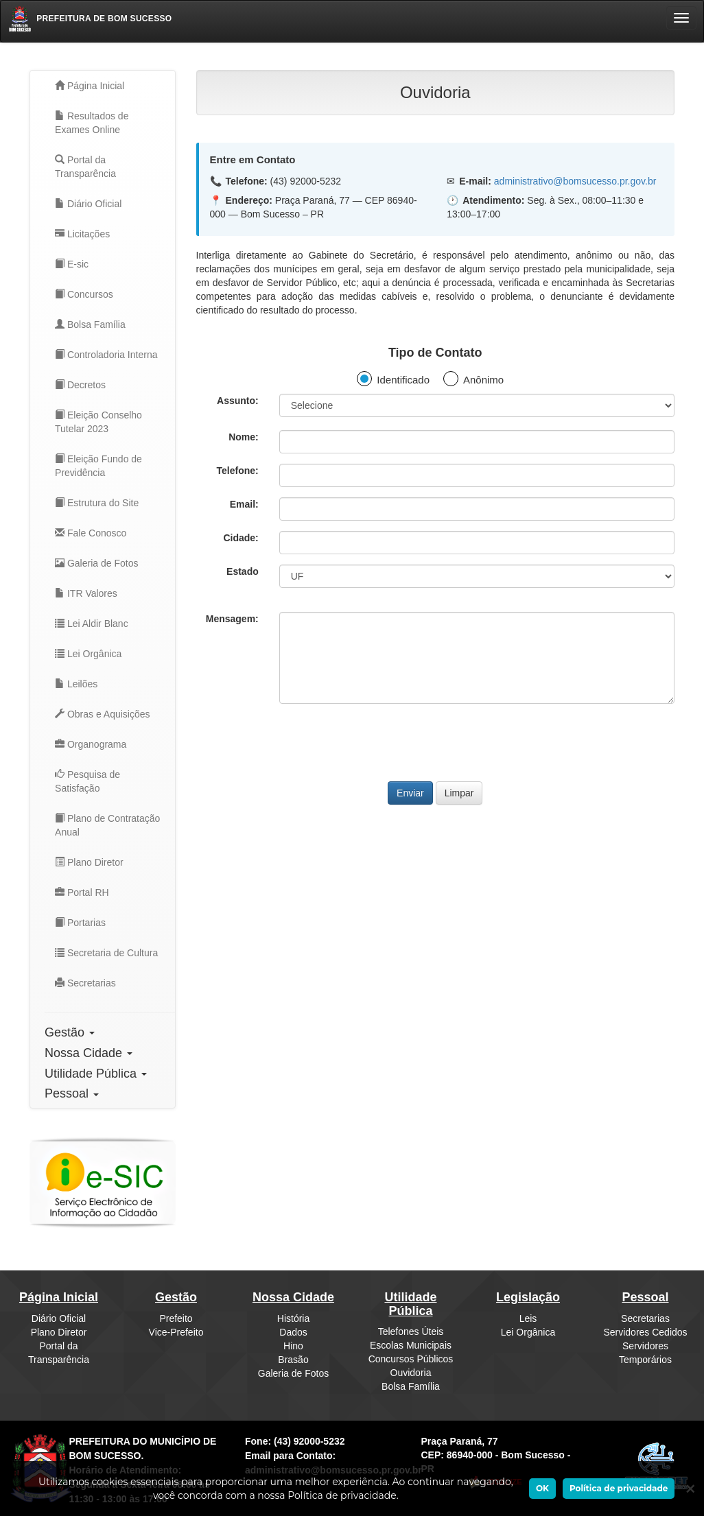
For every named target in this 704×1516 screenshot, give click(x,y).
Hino (293, 1345)
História (293, 1318)
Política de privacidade (619, 1488)
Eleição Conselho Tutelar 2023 (98, 422)
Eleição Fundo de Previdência (98, 465)
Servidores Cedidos (645, 1332)
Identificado (403, 380)
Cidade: (240, 537)
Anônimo (483, 380)
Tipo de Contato (435, 352)
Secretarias (85, 983)
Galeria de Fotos (96, 563)
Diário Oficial (88, 203)
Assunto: (238, 400)
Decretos (80, 384)
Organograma (90, 744)
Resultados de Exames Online (91, 122)
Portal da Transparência (85, 166)
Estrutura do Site (97, 502)
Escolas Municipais (410, 1345)
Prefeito (175, 1318)
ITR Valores (86, 593)
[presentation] (435, 741)
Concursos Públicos (411, 1358)
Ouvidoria (411, 1372)
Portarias (80, 922)
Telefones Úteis (411, 1331)
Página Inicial (89, 85)
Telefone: (238, 470)
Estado (242, 571)
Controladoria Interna (106, 354)
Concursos (84, 294)
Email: (244, 504)
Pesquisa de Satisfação (87, 781)
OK (542, 1488)
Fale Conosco (90, 533)
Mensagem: (232, 618)
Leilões (76, 683)
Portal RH (82, 892)
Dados (293, 1332)
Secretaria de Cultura (106, 952)
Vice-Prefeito (176, 1332)
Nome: (243, 436)
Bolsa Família (90, 324)
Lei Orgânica (88, 653)
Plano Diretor (89, 862)
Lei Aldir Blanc (91, 623)
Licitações (82, 233)
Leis (528, 1318)
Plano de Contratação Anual (107, 825)
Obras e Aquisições (102, 714)
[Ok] (683, 1488)
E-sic (72, 264)
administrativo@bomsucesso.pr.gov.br (575, 181)
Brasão (293, 1359)
